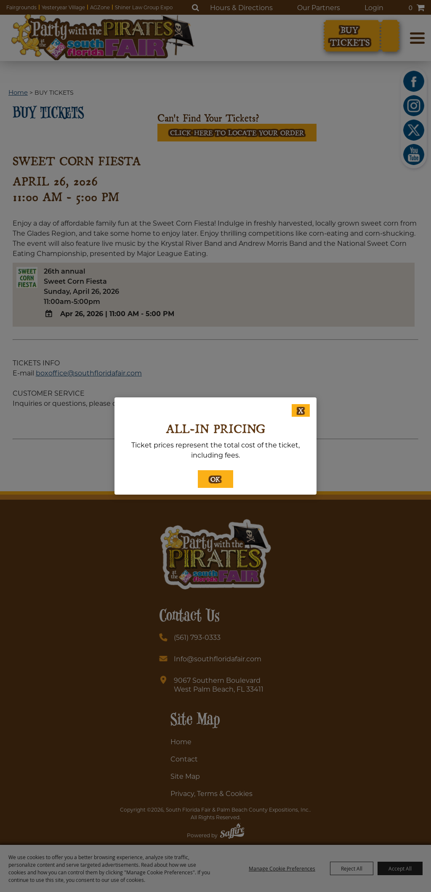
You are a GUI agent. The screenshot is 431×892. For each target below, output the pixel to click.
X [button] (300, 410)
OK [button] (215, 479)
